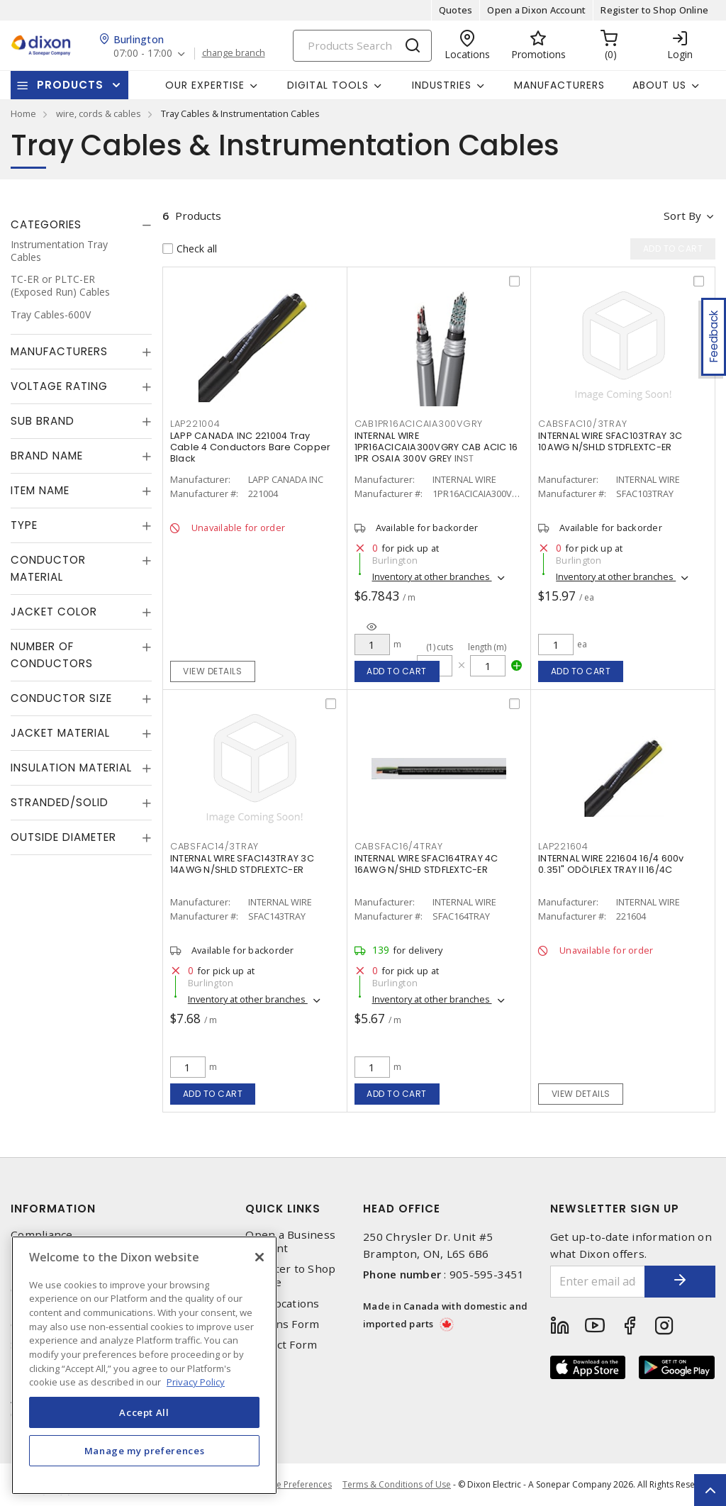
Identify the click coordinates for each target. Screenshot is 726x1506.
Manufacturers (559, 85)
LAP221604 (563, 846)
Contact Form (281, 1344)
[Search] (362, 46)
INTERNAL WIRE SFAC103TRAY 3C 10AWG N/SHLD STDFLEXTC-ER (610, 441)
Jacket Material (60, 732)
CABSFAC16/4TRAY (398, 846)
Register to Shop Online (654, 10)
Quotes (456, 10)
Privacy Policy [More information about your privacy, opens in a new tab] (196, 1382)
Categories (46, 224)
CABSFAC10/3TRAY (582, 424)
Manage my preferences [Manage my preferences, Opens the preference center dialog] (144, 1450)
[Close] (259, 1257)
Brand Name (47, 455)
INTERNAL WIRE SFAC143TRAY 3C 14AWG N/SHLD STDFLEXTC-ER (242, 864)
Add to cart (397, 671)
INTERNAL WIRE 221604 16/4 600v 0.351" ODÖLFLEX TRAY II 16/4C (611, 864)
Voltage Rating (59, 386)
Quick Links (282, 1208)
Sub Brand (42, 420)
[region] (144, 1365)
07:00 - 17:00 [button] (142, 54)
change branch (233, 53)
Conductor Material (48, 568)
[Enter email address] (598, 1282)
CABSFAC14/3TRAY (214, 846)
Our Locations (282, 1303)
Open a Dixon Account (536, 10)
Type (24, 525)
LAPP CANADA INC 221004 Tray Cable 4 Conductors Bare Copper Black (250, 447)
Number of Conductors (52, 655)
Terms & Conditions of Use (396, 1484)
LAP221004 (195, 424)
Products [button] (70, 84)
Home (23, 113)
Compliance (42, 1235)
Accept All (144, 1412)
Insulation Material (71, 767)
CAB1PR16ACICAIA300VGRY (419, 424)
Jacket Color (54, 611)
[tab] (81, 224)
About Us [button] (659, 85)
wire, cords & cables (98, 113)
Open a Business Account (290, 1241)
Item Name (40, 490)
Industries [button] (441, 85)
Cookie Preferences (292, 1484)
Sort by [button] (682, 215)
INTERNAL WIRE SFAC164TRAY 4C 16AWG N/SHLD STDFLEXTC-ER (426, 864)
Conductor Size (61, 698)
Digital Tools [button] (328, 85)
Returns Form (282, 1324)
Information (53, 1208)
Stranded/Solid (59, 802)
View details (212, 671)
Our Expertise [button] (205, 85)
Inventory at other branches (432, 576)
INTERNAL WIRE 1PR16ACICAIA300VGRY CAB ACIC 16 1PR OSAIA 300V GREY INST (436, 447)
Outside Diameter (63, 837)
